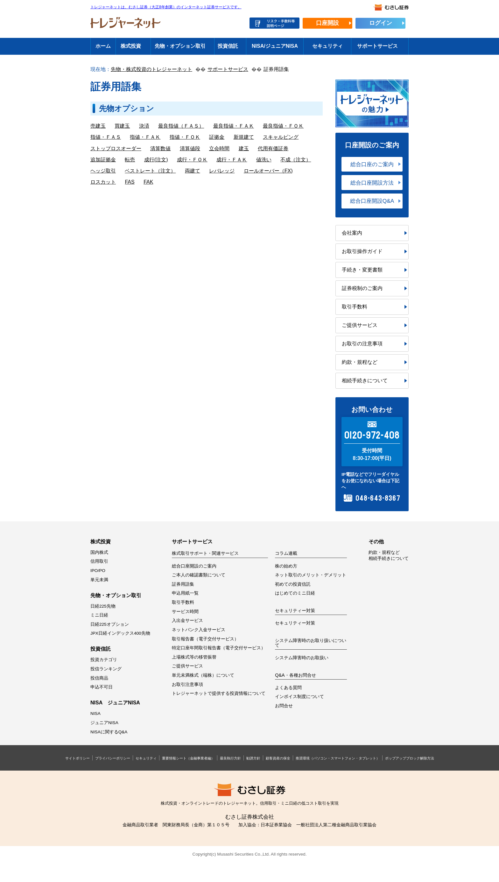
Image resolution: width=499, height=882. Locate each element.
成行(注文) (156, 159)
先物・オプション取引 (180, 46)
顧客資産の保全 (278, 758)
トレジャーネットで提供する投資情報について (218, 693)
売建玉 (98, 126)
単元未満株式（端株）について (203, 675)
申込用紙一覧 (185, 593)
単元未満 (99, 579)
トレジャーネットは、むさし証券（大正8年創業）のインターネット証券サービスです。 (166, 7)
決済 (144, 126)
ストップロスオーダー (115, 148)
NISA (95, 713)
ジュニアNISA (104, 722)
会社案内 (352, 233)
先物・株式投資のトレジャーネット (151, 69)
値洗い (263, 159)
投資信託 (228, 46)
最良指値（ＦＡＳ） (181, 126)
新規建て (244, 137)
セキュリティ (327, 46)
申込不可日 (101, 687)
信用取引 (99, 561)
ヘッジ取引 (103, 170)
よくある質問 (288, 687)
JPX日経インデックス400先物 (120, 633)
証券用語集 (183, 584)
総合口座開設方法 (372, 183)
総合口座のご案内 (372, 164)
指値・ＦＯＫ (185, 137)
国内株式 (99, 552)
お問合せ (284, 705)
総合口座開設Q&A (372, 201)
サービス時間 (185, 611)
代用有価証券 (273, 148)
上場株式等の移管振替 (194, 657)
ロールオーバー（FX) (268, 170)
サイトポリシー (77, 758)
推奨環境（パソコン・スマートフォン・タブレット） (338, 758)
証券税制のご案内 (362, 288)
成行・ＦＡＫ (231, 159)
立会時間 (219, 148)
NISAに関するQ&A (108, 732)
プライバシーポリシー (112, 758)
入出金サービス (187, 620)
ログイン (380, 23)
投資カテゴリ (103, 659)
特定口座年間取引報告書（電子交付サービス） (218, 648)
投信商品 (99, 678)
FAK (148, 182)
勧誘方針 (253, 758)
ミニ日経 (99, 615)
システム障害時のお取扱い (301, 657)
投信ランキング (106, 669)
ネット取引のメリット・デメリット (310, 575)
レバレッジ (222, 170)
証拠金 (216, 137)
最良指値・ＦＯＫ (283, 126)
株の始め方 (286, 566)
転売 (130, 159)
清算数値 (160, 148)
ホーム (103, 46)
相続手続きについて (365, 380)
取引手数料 (354, 306)
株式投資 (131, 46)
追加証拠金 (103, 159)
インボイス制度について (299, 696)
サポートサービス (377, 46)
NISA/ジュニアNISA (275, 46)
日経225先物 (103, 606)
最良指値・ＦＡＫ (233, 126)
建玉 (244, 148)
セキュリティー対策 (295, 623)
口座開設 (327, 23)
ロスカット (103, 182)
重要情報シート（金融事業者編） (188, 758)
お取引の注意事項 (362, 343)
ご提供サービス (359, 325)
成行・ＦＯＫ (192, 159)
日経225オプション (109, 624)
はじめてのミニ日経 (295, 593)
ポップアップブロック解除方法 (409, 758)
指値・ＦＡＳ (105, 137)
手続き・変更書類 (362, 269)
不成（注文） (295, 159)
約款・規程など (359, 362)
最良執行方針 (230, 758)
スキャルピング (281, 137)
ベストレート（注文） (150, 170)
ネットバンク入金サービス (198, 629)
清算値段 (190, 148)
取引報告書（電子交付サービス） (205, 639)
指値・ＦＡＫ (145, 137)
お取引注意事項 (187, 684)
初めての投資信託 (293, 584)
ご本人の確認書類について (198, 575)
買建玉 (122, 126)
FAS (129, 182)
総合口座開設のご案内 (194, 566)
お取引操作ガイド (362, 251)
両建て (192, 170)
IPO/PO (97, 570)
